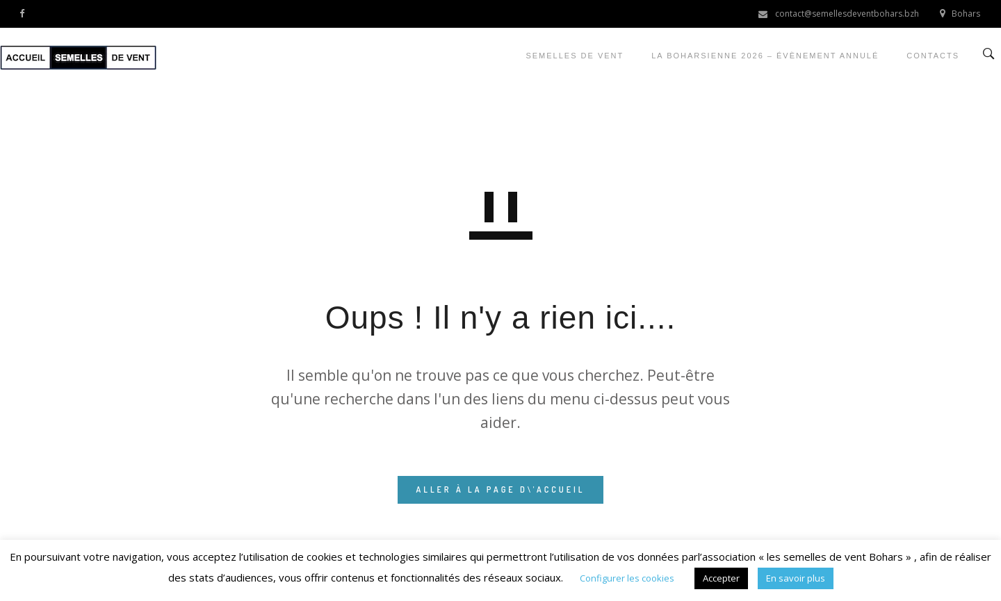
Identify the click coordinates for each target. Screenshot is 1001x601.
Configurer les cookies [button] (627, 578)
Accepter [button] (721, 578)
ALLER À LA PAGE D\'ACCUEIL (500, 489)
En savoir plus (795, 578)
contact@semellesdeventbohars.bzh (847, 13)
